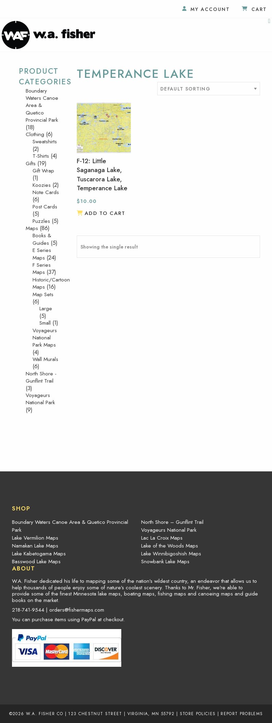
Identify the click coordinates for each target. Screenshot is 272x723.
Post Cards (45, 206)
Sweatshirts (45, 141)
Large (45, 308)
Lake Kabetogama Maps (39, 553)
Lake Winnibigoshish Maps (171, 553)
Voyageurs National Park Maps (45, 338)
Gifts (31, 163)
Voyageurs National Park (40, 398)
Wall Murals (45, 359)
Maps (32, 228)
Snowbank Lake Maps (165, 561)
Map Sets (43, 294)
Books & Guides (42, 239)
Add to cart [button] (105, 213)
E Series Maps (42, 253)
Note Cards (46, 192)
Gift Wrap (43, 170)
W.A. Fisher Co (44, 713)
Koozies (42, 185)
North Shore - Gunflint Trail (41, 377)
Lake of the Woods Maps (169, 546)
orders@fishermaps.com (76, 610)
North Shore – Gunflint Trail (172, 522)
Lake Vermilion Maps (35, 538)
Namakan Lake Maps (35, 546)
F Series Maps (42, 268)
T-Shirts (41, 156)
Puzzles (41, 221)
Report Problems (242, 713)
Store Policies (198, 713)
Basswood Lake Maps (36, 561)
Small (45, 323)
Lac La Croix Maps (162, 538)
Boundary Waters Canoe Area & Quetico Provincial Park (70, 526)
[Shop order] (208, 88)
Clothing (35, 134)
